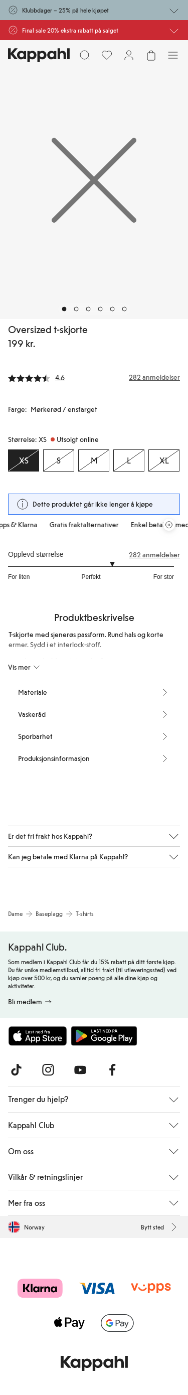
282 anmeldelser (154, 555)
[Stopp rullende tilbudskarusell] (169, 525)
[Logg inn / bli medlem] (129, 55)
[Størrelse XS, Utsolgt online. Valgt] (23, 460)
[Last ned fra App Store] (37, 1036)
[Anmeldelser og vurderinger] (94, 377)
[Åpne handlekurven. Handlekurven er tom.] (151, 55)
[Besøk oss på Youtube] (80, 1070)
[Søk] (85, 55)
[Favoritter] (107, 55)
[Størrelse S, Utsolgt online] (58, 460)
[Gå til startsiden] (39, 55)
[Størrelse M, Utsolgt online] (93, 460)
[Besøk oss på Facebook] (112, 1070)
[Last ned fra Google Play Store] (104, 1036)
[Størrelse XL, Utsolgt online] (163, 460)
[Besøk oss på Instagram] (48, 1070)
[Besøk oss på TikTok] (16, 1070)
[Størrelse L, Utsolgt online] (128, 460)
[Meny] (173, 55)
